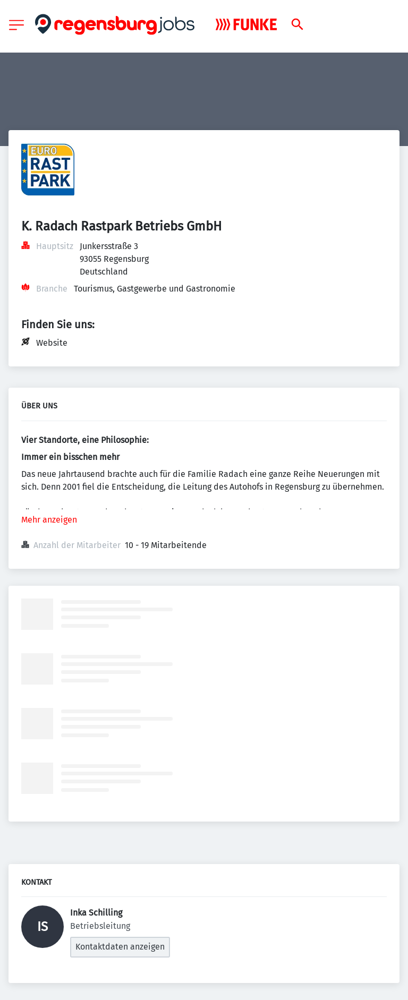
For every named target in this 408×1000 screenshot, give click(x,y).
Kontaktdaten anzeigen (120, 947)
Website (51, 343)
